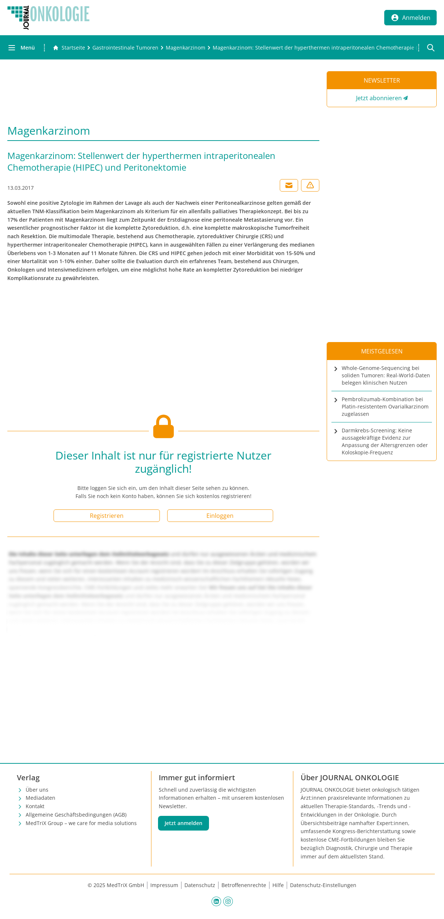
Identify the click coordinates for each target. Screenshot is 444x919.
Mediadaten (40, 797)
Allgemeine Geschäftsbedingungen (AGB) (76, 814)
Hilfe (278, 885)
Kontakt (35, 806)
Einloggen (220, 516)
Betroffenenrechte (243, 885)
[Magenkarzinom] (185, 47)
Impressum (164, 885)
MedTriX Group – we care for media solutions (81, 823)
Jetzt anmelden (183, 823)
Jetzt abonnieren (379, 98)
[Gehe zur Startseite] (69, 47)
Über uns (37, 789)
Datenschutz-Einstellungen (323, 885)
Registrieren (107, 516)
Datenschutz (199, 885)
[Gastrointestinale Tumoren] (125, 47)
